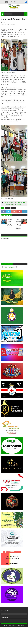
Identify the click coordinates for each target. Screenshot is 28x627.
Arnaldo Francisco (20, 625)
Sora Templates (12, 625)
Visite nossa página (9, 267)
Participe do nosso (8, 202)
